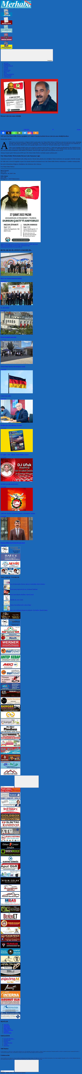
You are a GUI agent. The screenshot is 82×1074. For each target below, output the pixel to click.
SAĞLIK (6, 67)
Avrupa (78, 129)
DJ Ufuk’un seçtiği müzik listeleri (9, 484)
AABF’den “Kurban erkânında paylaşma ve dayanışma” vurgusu (18, 513)
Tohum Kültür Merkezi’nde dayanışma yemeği (13, 366)
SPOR (5, 72)
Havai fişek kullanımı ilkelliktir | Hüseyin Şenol (22, 594)
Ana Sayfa (6, 1024)
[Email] (19, 133)
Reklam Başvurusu (8, 1030)
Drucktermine (7, 1040)
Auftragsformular (8, 1043)
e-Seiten (6, 1044)
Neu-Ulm (3, 130)
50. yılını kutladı (5, 307)
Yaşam (10, 130)
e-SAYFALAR (7, 77)
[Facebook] (3, 133)
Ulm (7, 130)
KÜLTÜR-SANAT (8, 66)
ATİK (9, 244)
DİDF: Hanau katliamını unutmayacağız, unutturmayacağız (15, 245)
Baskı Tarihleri (7, 1028)
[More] (36, 133)
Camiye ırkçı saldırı (6, 396)
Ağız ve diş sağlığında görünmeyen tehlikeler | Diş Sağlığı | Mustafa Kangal (28, 610)
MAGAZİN (7, 71)
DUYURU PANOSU (9, 74)
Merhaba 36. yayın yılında (16, 599)
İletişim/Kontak (7, 1032)
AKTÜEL (6, 63)
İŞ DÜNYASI (7, 70)
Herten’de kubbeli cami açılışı (8, 337)
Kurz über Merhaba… (9, 1038)
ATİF (6, 244)
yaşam (36, 244)
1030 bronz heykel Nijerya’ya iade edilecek (11, 247)
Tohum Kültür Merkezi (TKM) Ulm (26, 244)
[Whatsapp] (14, 133)
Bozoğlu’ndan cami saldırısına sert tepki (11, 425)
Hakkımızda (7, 1026)
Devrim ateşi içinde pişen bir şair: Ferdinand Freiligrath (23, 589)
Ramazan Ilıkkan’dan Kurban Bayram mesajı (13, 542)
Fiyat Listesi (7, 1027)
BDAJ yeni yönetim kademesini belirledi (11, 278)
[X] (8, 133)
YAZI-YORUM (7, 75)
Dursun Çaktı (13, 244)
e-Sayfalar (6, 1031)
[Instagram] (30, 133)
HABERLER (7, 64)
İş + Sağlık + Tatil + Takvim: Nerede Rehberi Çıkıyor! (15, 454)
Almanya (3, 244)
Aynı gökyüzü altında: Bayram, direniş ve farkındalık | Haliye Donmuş (27, 584)
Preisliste (6, 1041)
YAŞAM (6, 68)
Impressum (6, 1045)
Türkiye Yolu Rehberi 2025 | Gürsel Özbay (20, 605)
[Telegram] (24, 133)
